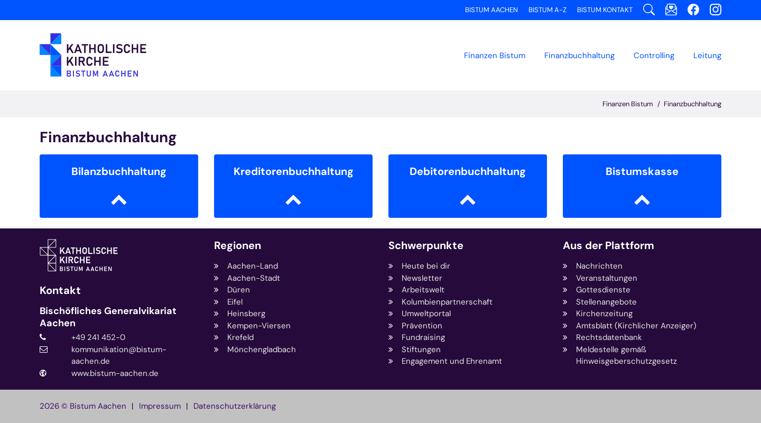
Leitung (707, 55)
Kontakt (60, 290)
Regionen (237, 245)
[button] (579, 55)
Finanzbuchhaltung (692, 103)
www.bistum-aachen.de (115, 373)
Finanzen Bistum (494, 55)
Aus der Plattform (608, 245)
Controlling (654, 55)
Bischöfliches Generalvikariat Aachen (108, 317)
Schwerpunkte (425, 245)
